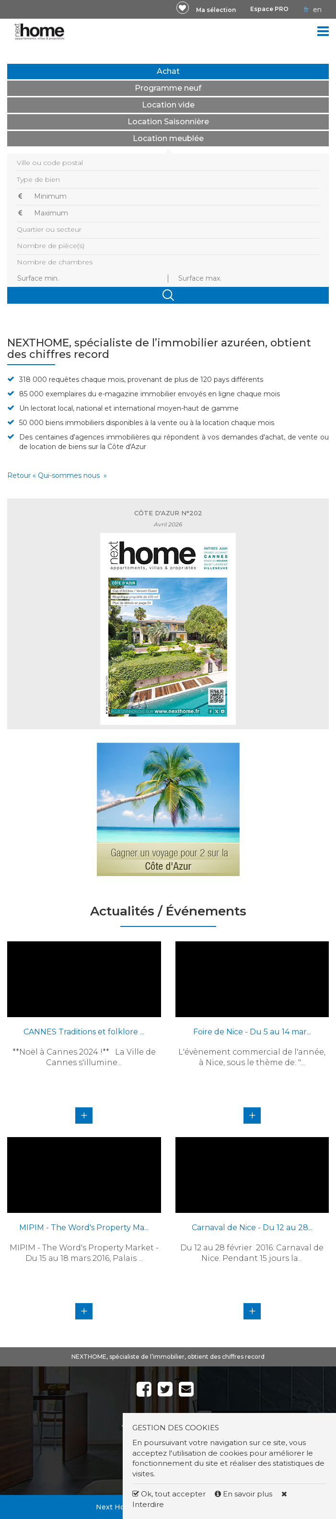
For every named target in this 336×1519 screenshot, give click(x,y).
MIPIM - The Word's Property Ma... (84, 1227)
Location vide (168, 104)
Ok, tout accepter (169, 1493)
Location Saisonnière (168, 121)
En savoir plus (244, 1493)
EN (317, 9)
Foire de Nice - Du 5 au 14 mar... (252, 1031)
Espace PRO (269, 8)
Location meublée (168, 138)
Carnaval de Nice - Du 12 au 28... (252, 1227)
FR (306, 9)
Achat (168, 71)
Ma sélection (216, 9)
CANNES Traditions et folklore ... (83, 1031)
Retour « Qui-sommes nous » (57, 475)
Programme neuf (168, 88)
